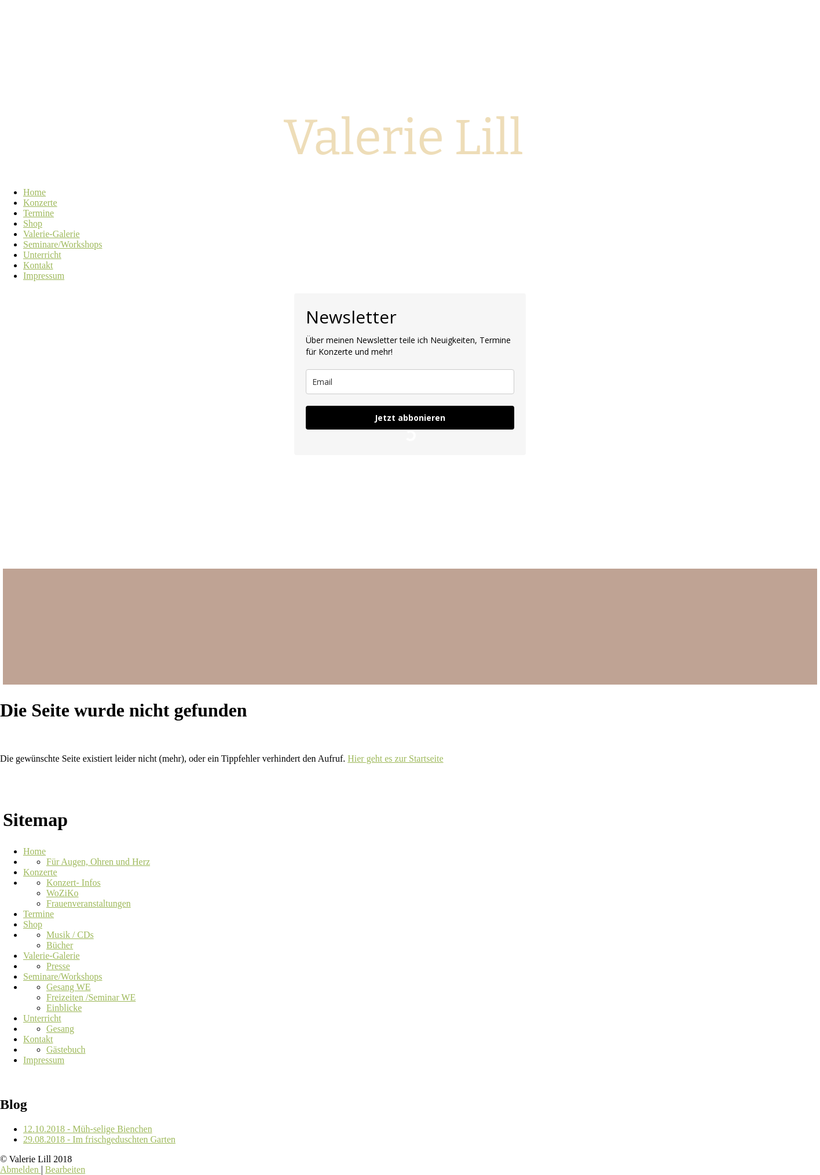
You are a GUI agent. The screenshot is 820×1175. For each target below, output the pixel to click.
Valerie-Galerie (51, 956)
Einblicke (64, 1008)
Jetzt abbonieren (410, 417)
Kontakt (38, 1039)
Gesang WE (68, 987)
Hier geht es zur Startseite (395, 758)
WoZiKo (62, 893)
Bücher (59, 945)
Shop (32, 924)
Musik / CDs (70, 935)
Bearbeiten (65, 1169)
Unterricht (42, 1018)
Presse (58, 966)
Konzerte (40, 872)
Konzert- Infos (73, 882)
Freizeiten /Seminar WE (91, 997)
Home (34, 851)
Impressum (43, 1060)
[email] (410, 381)
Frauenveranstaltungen (88, 903)
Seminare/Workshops (62, 976)
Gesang (60, 1029)
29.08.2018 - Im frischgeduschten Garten (99, 1139)
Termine (38, 914)
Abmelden (20, 1169)
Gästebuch (66, 1049)
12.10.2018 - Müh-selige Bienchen (87, 1129)
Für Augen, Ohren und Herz (98, 862)
